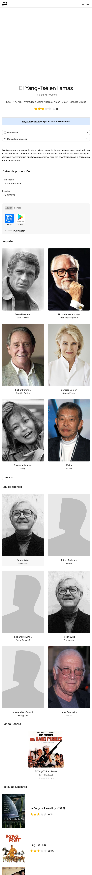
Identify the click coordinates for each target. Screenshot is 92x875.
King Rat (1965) (39, 845)
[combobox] (46, 132)
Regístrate (27, 121)
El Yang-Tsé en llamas (46, 771)
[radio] (9, 208)
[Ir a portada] (4, 3)
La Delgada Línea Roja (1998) (47, 808)
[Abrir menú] (88, 4)
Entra (36, 121)
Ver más (9, 477)
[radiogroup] (46, 208)
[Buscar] (83, 3)
